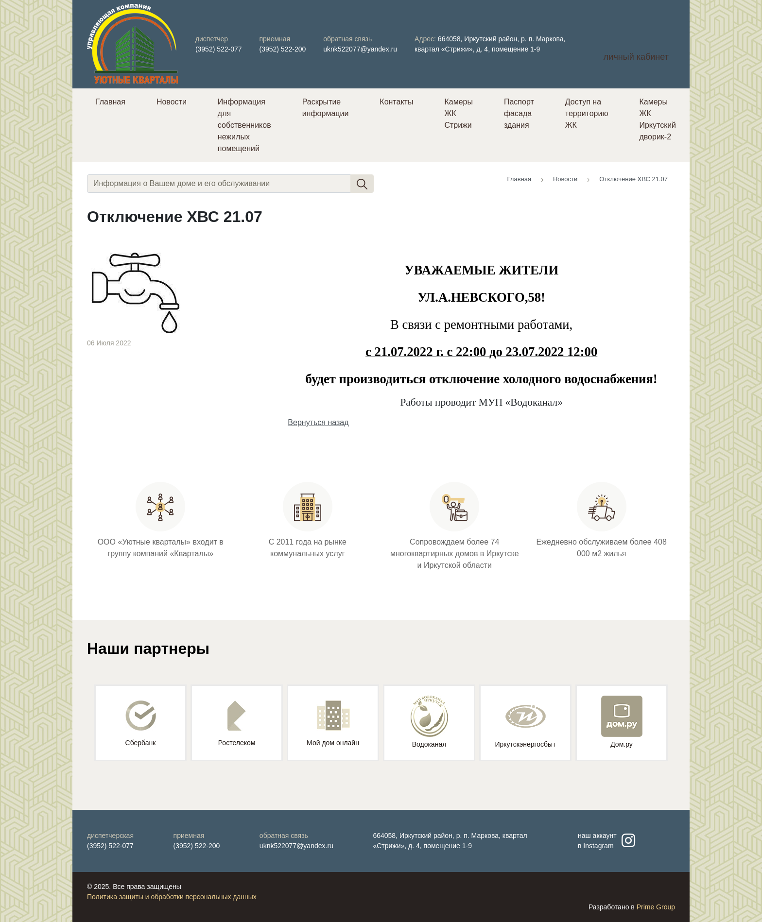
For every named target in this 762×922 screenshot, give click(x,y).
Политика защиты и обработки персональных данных (172, 897)
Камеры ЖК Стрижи (458, 113)
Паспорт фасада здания (519, 113)
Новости (171, 102)
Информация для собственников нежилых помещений (244, 125)
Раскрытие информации (325, 108)
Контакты (396, 102)
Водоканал (429, 722)
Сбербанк (140, 723)
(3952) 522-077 (218, 49)
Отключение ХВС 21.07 (633, 179)
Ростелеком (237, 723)
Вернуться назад (318, 422)
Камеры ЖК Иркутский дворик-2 (657, 119)
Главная (110, 102)
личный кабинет (636, 57)
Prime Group (656, 907)
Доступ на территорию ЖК (586, 113)
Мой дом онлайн (333, 723)
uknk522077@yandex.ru (360, 49)
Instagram (598, 846)
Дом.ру (621, 722)
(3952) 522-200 (283, 49)
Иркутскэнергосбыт (525, 722)
